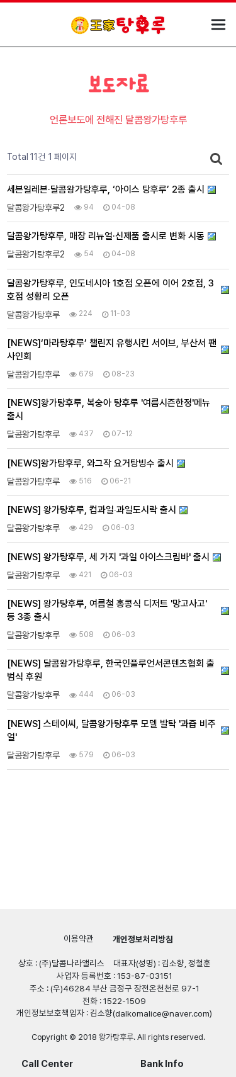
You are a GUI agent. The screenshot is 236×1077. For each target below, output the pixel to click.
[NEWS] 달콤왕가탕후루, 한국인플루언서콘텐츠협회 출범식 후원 (111, 670)
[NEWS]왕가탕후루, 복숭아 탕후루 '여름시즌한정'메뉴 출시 (108, 409)
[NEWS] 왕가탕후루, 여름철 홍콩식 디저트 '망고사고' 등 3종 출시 (107, 610)
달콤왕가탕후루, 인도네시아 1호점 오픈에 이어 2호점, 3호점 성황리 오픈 (110, 290)
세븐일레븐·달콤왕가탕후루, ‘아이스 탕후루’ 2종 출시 (106, 189)
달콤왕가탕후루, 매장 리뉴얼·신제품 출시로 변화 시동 (106, 236)
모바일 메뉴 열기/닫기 (218, 24)
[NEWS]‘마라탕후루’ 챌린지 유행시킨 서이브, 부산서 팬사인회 (111, 349)
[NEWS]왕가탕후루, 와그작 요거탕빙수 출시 (90, 463)
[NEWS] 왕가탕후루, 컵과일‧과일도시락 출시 (91, 510)
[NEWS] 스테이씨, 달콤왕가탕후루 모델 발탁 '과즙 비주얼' (111, 730)
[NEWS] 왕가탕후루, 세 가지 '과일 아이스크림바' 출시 (108, 557)
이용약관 (79, 938)
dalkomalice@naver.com (162, 1013)
